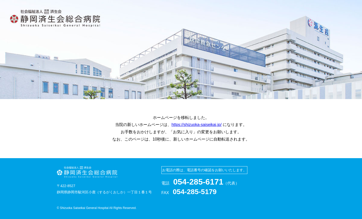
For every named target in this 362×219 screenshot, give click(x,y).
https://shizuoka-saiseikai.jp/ (196, 124)
